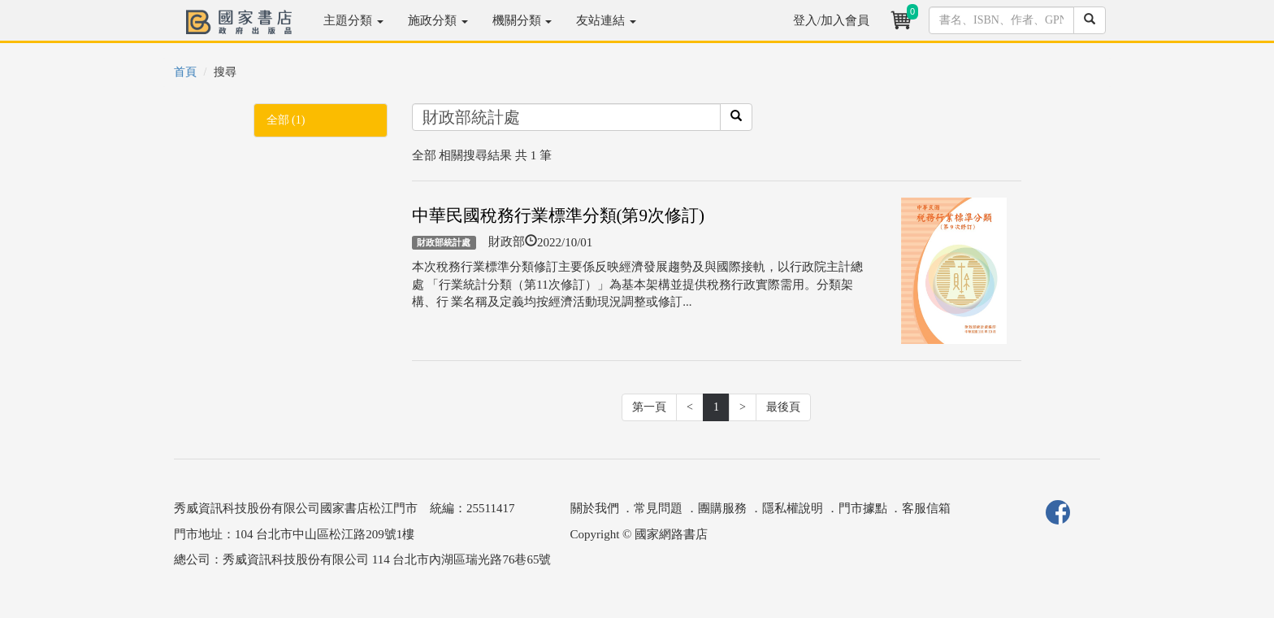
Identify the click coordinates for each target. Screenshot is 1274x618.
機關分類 (522, 20)
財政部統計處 (443, 242)
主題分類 (353, 20)
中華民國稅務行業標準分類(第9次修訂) (558, 215)
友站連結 (606, 20)
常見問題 (658, 508)
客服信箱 (926, 508)
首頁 (185, 72)
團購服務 (722, 508)
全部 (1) (286, 120)
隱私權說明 (792, 508)
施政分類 (438, 20)
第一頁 (649, 407)
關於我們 (594, 508)
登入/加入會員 (831, 20)
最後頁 (783, 407)
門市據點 (862, 508)
